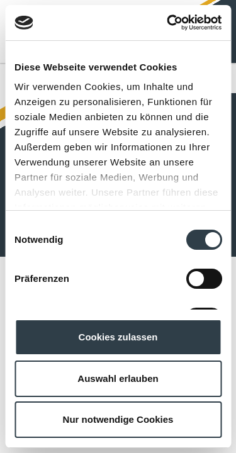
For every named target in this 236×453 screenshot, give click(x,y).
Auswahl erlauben (117, 378)
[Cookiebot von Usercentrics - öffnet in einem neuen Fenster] (168, 22)
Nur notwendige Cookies (118, 419)
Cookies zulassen (118, 337)
